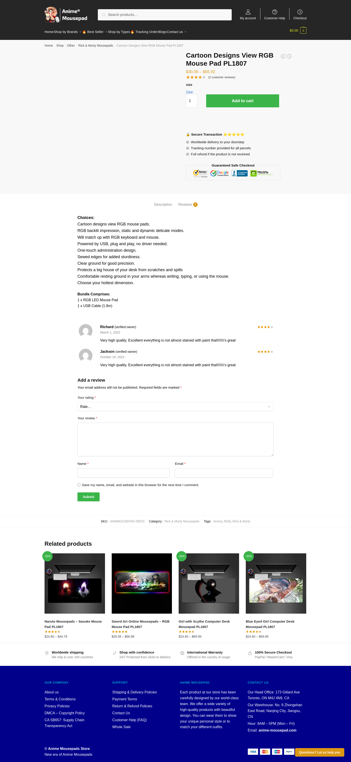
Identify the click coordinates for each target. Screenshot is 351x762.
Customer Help (274, 18)
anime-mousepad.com (277, 728)
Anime (217, 518)
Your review (87, 415)
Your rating (86, 395)
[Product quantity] (191, 98)
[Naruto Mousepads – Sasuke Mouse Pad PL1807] (75, 581)
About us (52, 689)
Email (180, 461)
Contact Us (121, 710)
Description (163, 202)
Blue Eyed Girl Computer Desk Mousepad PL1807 (270, 621)
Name (83, 461)
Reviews (185, 202)
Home (49, 43)
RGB (227, 518)
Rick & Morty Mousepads (95, 43)
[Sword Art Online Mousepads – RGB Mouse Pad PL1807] (142, 581)
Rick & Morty (241, 518)
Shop (60, 43)
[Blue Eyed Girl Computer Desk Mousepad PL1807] (276, 581)
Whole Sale (121, 724)
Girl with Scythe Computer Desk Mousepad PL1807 (204, 621)
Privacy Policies (57, 703)
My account (248, 18)
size (189, 82)
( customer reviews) (221, 74)
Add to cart (242, 98)
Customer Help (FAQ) (129, 717)
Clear (189, 89)
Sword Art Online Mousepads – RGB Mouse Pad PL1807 (141, 621)
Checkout (300, 18)
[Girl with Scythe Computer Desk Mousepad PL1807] (209, 581)
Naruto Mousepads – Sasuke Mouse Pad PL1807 (73, 621)
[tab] (163, 198)
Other (71, 43)
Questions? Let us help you (319, 752)
